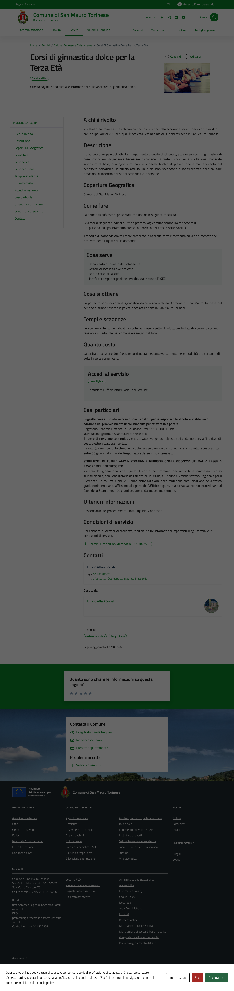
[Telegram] (175, 17)
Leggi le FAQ (73, 879)
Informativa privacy (130, 891)
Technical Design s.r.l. (36, 980)
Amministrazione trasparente (136, 879)
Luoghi (177, 854)
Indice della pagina (36, 123)
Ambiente (71, 824)
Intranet (124, 914)
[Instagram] (167, 17)
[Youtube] (182, 17)
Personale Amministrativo (27, 841)
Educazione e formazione (81, 858)
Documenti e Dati (22, 853)
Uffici (15, 824)
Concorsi (138, 30)
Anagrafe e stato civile (79, 829)
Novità (56, 29)
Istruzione (180, 30)
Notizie (177, 818)
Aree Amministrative (24, 818)
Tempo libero (158, 30)
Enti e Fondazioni (22, 847)
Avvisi (176, 829)
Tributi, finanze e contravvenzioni (138, 847)
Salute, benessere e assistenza (137, 841)
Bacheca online (128, 920)
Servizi (74, 29)
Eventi (176, 859)
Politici (16, 835)
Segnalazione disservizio (80, 891)
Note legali (125, 902)
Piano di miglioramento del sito (137, 943)
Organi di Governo (23, 829)
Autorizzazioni (74, 841)
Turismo (123, 853)
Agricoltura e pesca (77, 818)
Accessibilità (126, 885)
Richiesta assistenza (78, 897)
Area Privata (19, 958)
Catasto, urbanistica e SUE (81, 847)
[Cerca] (214, 17)
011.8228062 (98, 574)
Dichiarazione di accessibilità (136, 925)
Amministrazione (31, 29)
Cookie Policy (127, 897)
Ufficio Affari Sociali (100, 601)
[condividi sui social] (173, 56)
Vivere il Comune (98, 29)
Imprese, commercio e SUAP (136, 829)
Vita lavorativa (127, 858)
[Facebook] (160, 17)
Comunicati (179, 824)
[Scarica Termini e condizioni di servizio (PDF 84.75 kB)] (118, 543)
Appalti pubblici (75, 835)
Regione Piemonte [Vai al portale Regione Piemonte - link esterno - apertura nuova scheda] (25, 4)
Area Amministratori (131, 908)
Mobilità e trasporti (130, 835)
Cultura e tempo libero (79, 853)
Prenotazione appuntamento (83, 885)
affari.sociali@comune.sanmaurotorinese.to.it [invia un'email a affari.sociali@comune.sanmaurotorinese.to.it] (117, 578)
